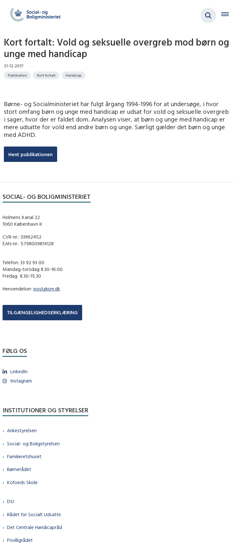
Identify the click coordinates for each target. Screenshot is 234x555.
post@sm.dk (46, 289)
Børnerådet (19, 469)
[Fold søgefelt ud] (208, 15)
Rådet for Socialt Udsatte (34, 514)
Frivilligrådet (20, 540)
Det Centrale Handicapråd (34, 527)
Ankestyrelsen (22, 430)
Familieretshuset (24, 456)
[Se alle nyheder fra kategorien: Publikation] (17, 75)
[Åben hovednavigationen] (227, 15)
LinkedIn (19, 371)
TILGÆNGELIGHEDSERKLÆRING (42, 312)
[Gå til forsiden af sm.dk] (33, 15)
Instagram (21, 381)
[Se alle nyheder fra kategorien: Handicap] (73, 75)
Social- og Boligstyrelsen (33, 444)
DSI (10, 501)
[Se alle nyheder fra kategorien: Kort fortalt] (46, 75)
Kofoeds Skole (22, 482)
